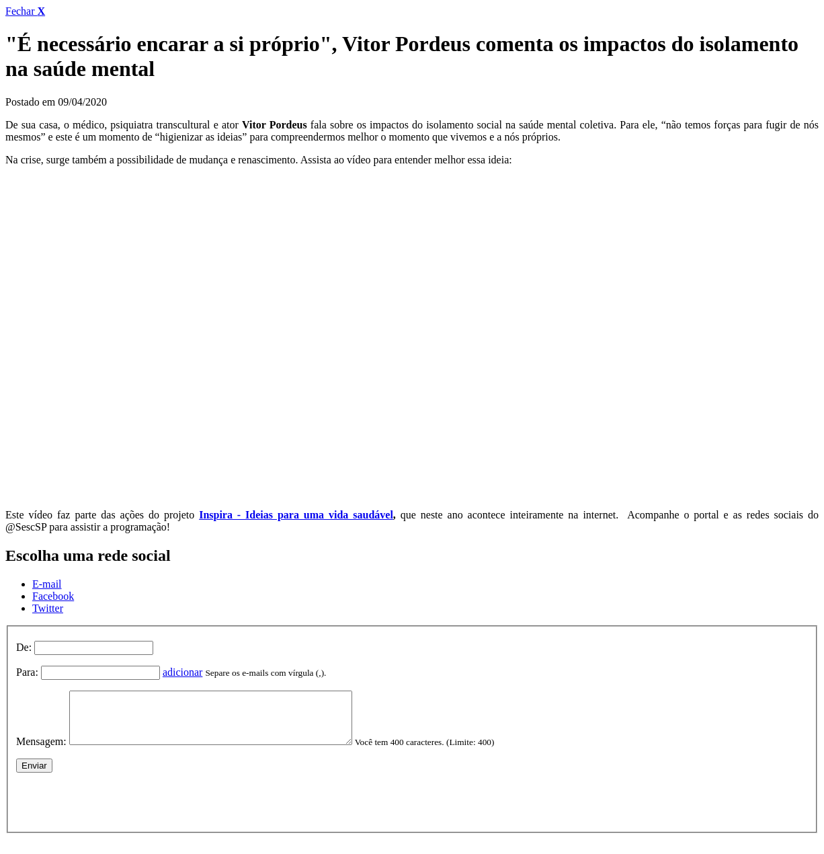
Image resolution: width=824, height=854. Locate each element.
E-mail (47, 584)
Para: (27, 672)
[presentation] (118, 809)
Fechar (25, 11)
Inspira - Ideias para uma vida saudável (296, 514)
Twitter (47, 608)
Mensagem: (41, 751)
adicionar (183, 672)
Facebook (53, 596)
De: (24, 647)
